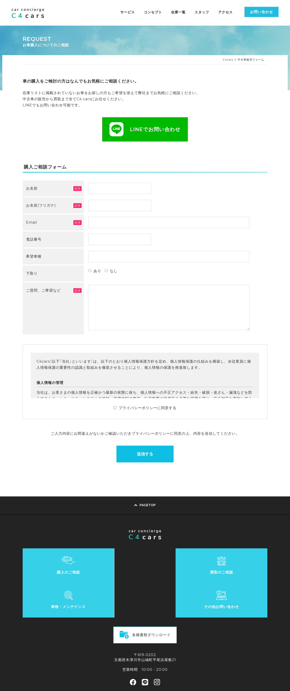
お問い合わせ (261, 12)
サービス (127, 12)
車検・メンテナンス (175, 573)
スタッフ (202, 12)
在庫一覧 (178, 12)
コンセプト (153, 12)
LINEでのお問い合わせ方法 (145, 661)
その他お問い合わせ (237, 573)
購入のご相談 (53, 573)
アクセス (225, 12)
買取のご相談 (114, 573)
